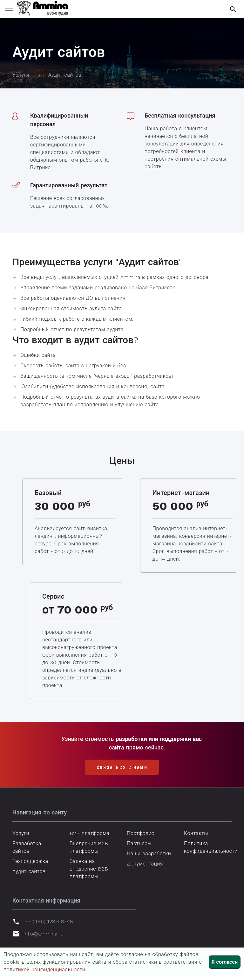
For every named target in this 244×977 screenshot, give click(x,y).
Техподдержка (30, 861)
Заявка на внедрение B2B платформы (89, 868)
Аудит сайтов (28, 871)
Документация (145, 864)
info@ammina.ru (44, 934)
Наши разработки (149, 854)
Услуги (20, 833)
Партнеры (139, 843)
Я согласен (225, 962)
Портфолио (140, 833)
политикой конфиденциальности (44, 970)
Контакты (196, 833)
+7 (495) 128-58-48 (49, 921)
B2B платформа (89, 833)
